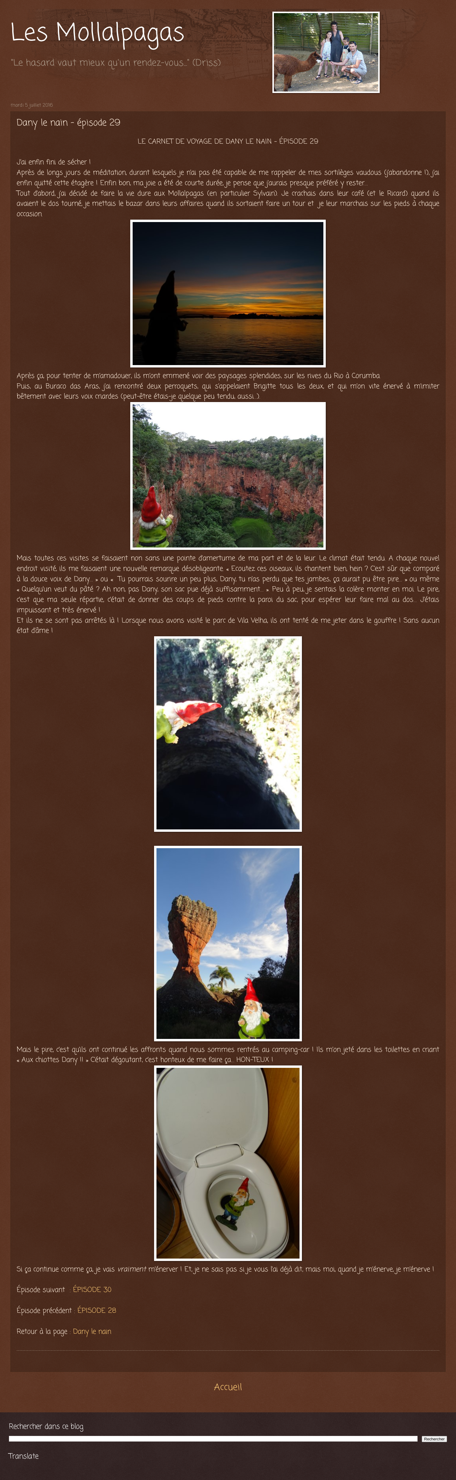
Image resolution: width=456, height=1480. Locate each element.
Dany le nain (92, 1332)
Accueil (228, 1387)
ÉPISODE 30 (92, 1290)
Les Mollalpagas (97, 34)
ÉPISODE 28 (96, 1311)
